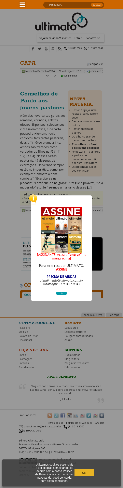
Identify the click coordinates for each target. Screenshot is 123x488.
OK (84, 472)
